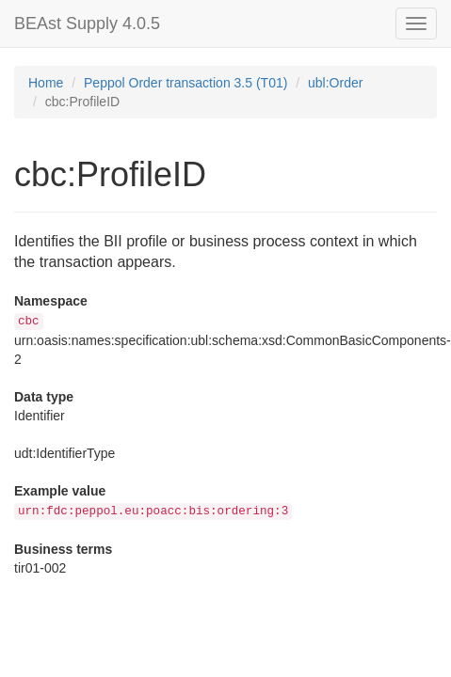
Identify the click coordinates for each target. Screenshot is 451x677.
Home (45, 82)
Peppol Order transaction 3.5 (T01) (185, 82)
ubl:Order (335, 82)
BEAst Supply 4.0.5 (87, 23)
